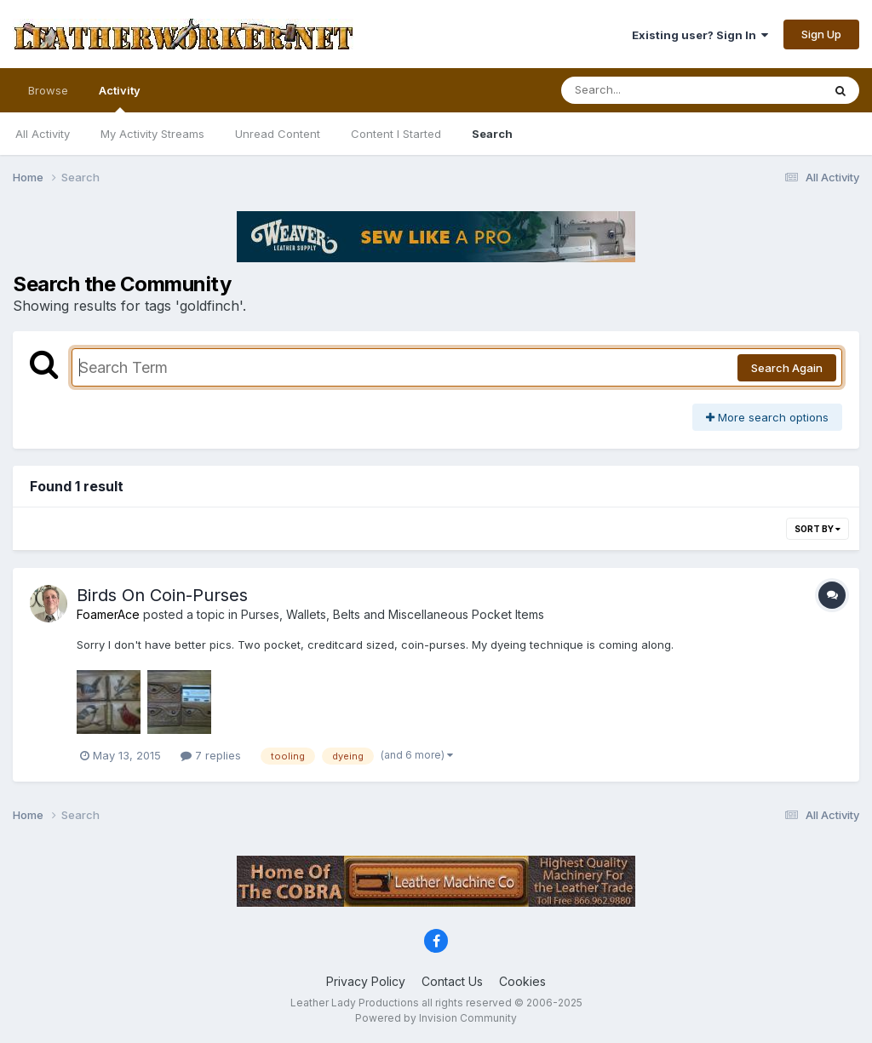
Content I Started (396, 133)
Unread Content (277, 133)
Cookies (522, 981)
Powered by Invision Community (436, 1017)
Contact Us (452, 981)
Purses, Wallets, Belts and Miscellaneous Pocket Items (392, 614)
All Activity (42, 133)
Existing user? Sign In (700, 35)
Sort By (817, 529)
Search (492, 133)
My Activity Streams (152, 133)
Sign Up (821, 34)
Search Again (787, 368)
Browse (48, 90)
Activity (120, 97)
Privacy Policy (365, 981)
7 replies (211, 755)
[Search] (645, 90)
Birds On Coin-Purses (162, 595)
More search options (767, 417)
